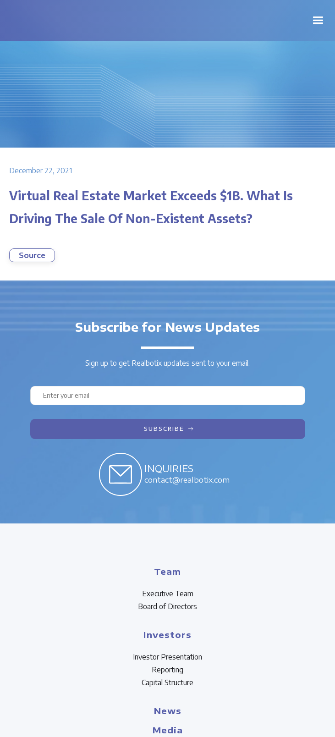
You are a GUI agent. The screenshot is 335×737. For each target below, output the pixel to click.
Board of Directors (167, 606)
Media (168, 730)
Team (167, 571)
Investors (167, 634)
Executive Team (167, 593)
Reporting (167, 669)
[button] (318, 20)
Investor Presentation (167, 656)
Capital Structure (167, 682)
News (167, 710)
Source (32, 255)
